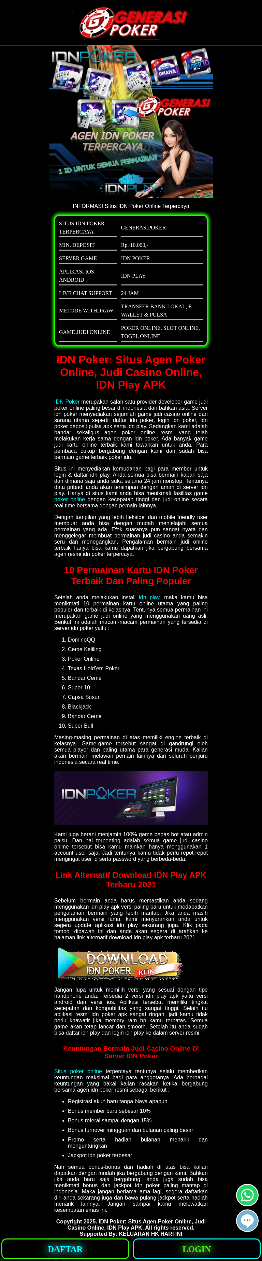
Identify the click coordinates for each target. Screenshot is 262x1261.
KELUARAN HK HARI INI (150, 1234)
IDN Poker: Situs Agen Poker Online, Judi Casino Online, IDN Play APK (137, 1225)
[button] (247, 1220)
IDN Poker (66, 402)
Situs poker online (78, 1071)
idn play (149, 597)
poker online (69, 499)
